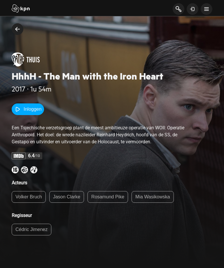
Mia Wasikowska (152, 196)
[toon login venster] (192, 9)
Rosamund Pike (107, 196)
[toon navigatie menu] (206, 9)
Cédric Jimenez (31, 229)
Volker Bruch (28, 196)
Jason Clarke (66, 196)
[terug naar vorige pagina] (17, 29)
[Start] (20, 9)
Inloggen (27, 109)
